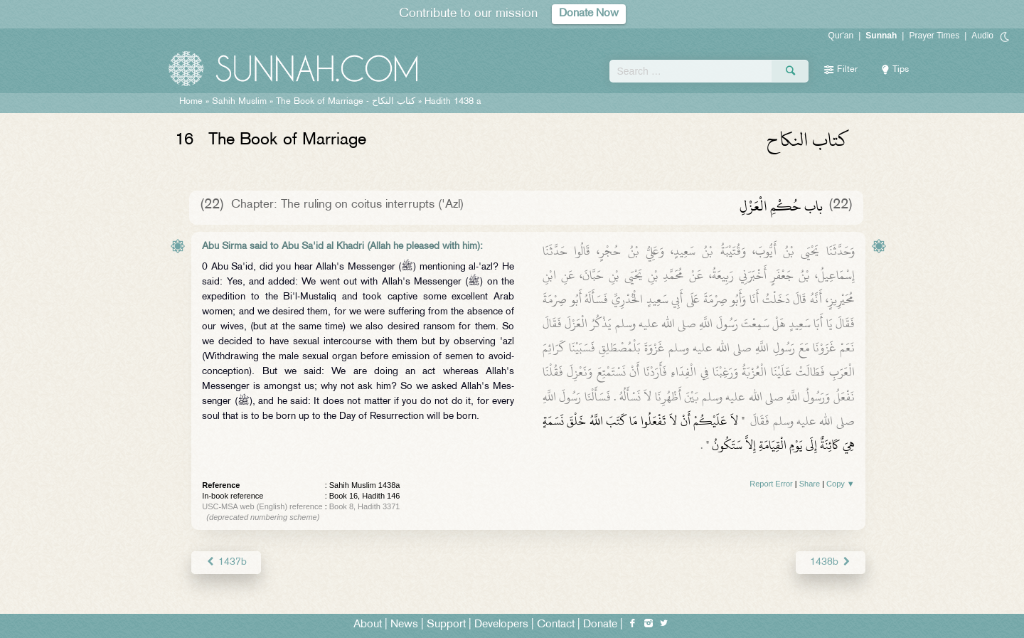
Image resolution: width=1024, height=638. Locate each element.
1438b (830, 562)
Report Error (771, 483)
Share (809, 483)
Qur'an (841, 36)
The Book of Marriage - (345, 101)
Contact (556, 625)
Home (191, 101)
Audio (982, 36)
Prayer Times (934, 36)
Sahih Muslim (239, 101)
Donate (600, 625)
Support (446, 625)
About (367, 625)
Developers (501, 625)
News (404, 625)
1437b (226, 562)
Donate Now (589, 14)
